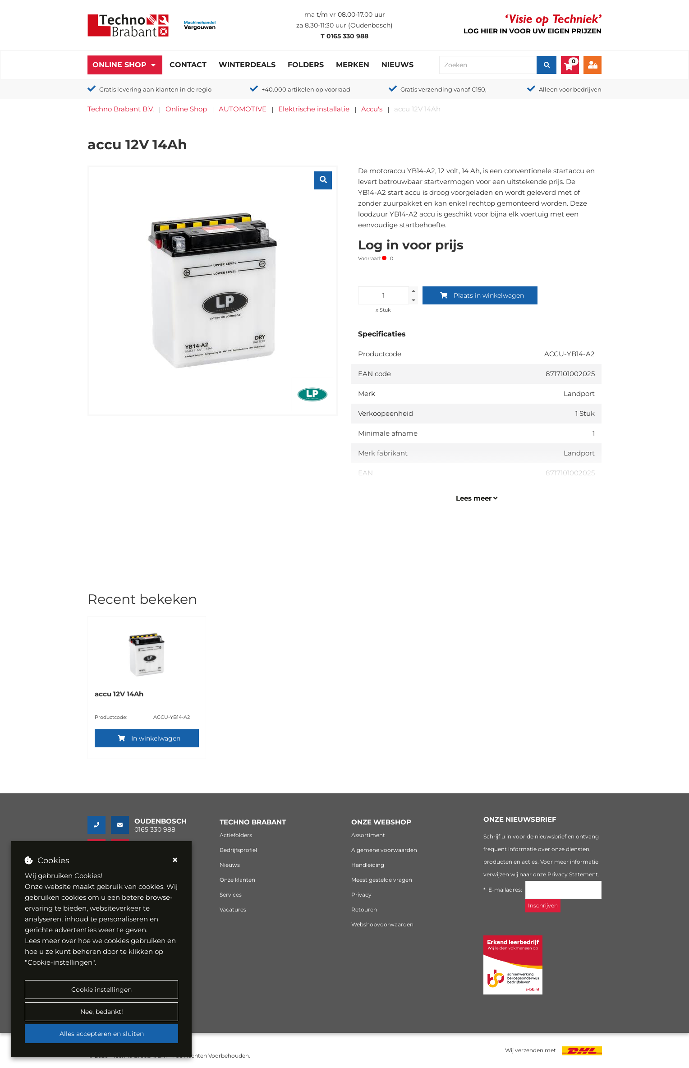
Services (231, 894)
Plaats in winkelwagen (482, 295)
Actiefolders (236, 835)
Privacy (361, 894)
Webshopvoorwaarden (382, 924)
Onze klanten (237, 879)
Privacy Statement (572, 874)
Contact (188, 64)
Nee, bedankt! (101, 1012)
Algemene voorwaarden (384, 850)
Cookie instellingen (101, 989)
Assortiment (368, 835)
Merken (352, 64)
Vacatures (233, 909)
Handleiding (367, 864)
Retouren (364, 909)
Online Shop (119, 64)
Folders (306, 64)
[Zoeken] (546, 65)
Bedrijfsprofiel (238, 850)
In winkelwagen (149, 738)
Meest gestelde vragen (381, 879)
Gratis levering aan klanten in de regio (155, 89)
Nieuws (397, 64)
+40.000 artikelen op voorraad (306, 89)
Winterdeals (247, 64)
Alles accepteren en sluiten (102, 1034)
